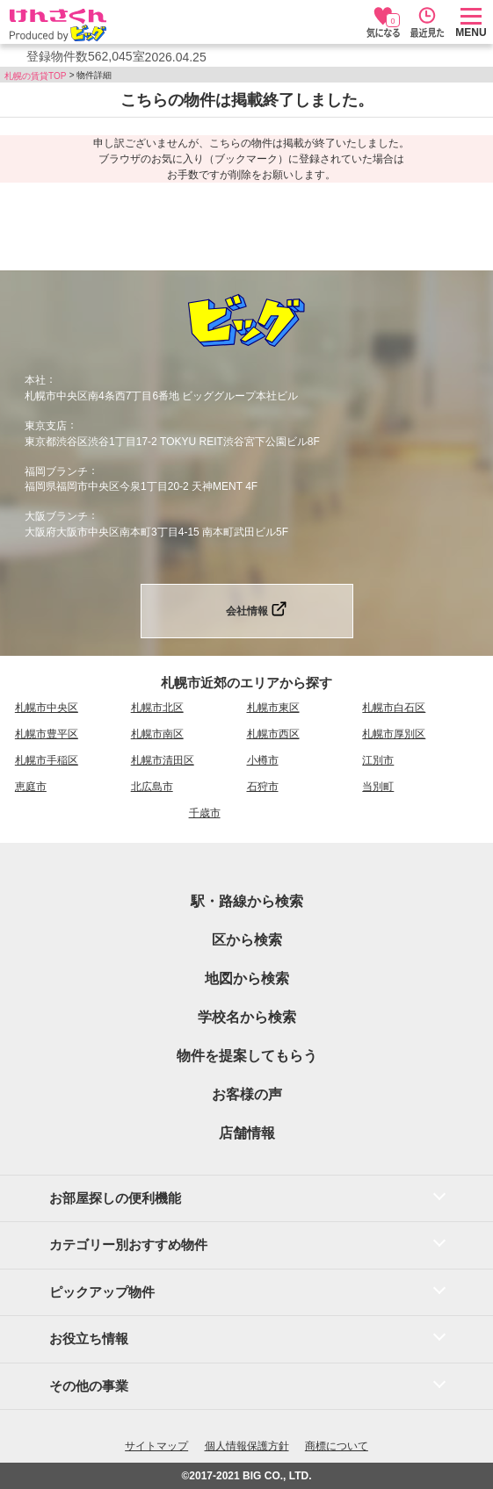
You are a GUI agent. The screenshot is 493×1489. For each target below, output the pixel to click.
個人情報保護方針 (247, 1446)
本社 (35, 380)
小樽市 (263, 760)
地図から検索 (247, 978)
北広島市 (152, 786)
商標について (336, 1446)
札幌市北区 (157, 707)
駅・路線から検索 (247, 901)
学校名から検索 (247, 1017)
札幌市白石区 (393, 707)
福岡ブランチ (56, 470)
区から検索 (247, 939)
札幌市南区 (157, 734)
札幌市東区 (273, 707)
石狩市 (263, 786)
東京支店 (46, 426)
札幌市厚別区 (393, 734)
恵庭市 (31, 786)
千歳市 (205, 813)
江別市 (378, 760)
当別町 (378, 786)
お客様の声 (247, 1094)
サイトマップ (156, 1446)
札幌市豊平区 (46, 734)
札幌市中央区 (46, 707)
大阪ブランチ (56, 516)
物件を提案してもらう (247, 1055)
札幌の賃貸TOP (35, 76)
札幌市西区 (273, 734)
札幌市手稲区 (46, 760)
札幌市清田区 (162, 760)
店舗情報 (247, 1133)
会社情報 (247, 611)
